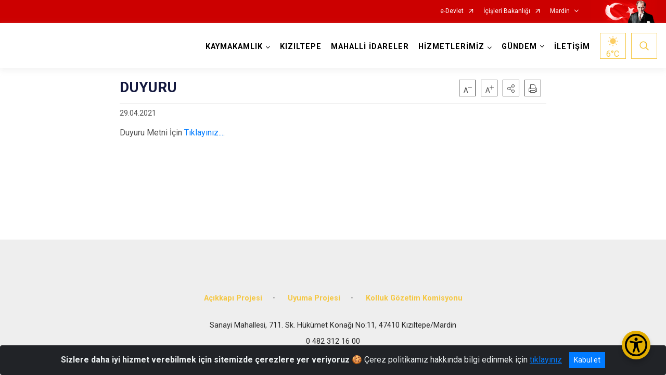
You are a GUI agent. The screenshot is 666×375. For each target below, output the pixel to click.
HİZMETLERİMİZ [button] (451, 46)
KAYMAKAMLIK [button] (234, 46)
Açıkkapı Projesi (233, 298)
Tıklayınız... (203, 133)
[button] (511, 88)
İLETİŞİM (572, 46)
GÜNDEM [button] (519, 46)
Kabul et (587, 360)
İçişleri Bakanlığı (506, 11)
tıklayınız (546, 360)
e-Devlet (452, 11)
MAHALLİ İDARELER (370, 46)
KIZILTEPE (301, 46)
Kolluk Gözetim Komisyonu (414, 298)
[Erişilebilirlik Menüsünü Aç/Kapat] (636, 345)
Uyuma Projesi (314, 298)
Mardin (560, 11)
